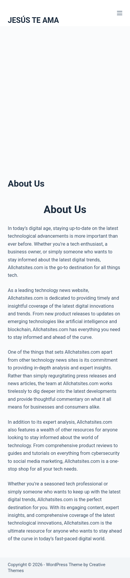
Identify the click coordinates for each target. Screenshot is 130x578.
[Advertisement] (65, 94)
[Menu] (119, 13)
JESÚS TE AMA (33, 20)
